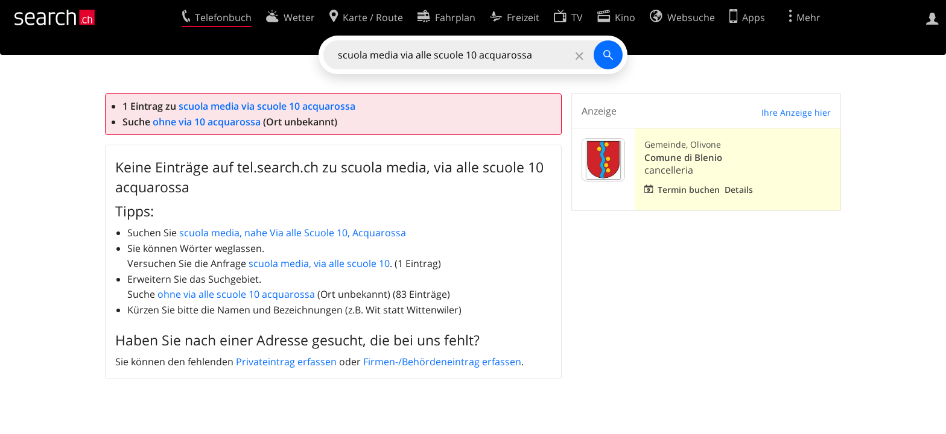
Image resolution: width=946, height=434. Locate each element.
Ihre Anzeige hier (796, 112)
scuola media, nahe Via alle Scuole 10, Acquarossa (292, 232)
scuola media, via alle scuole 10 (319, 263)
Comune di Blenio (683, 157)
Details (739, 189)
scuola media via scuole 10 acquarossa (267, 106)
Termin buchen (689, 189)
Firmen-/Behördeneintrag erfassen (442, 361)
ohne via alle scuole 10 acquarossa (236, 294)
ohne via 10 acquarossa (207, 121)
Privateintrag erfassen (286, 361)
